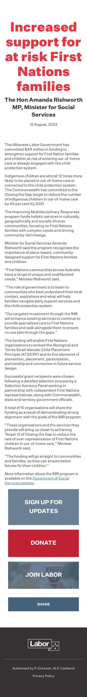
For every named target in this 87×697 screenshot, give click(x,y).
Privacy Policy (44, 676)
